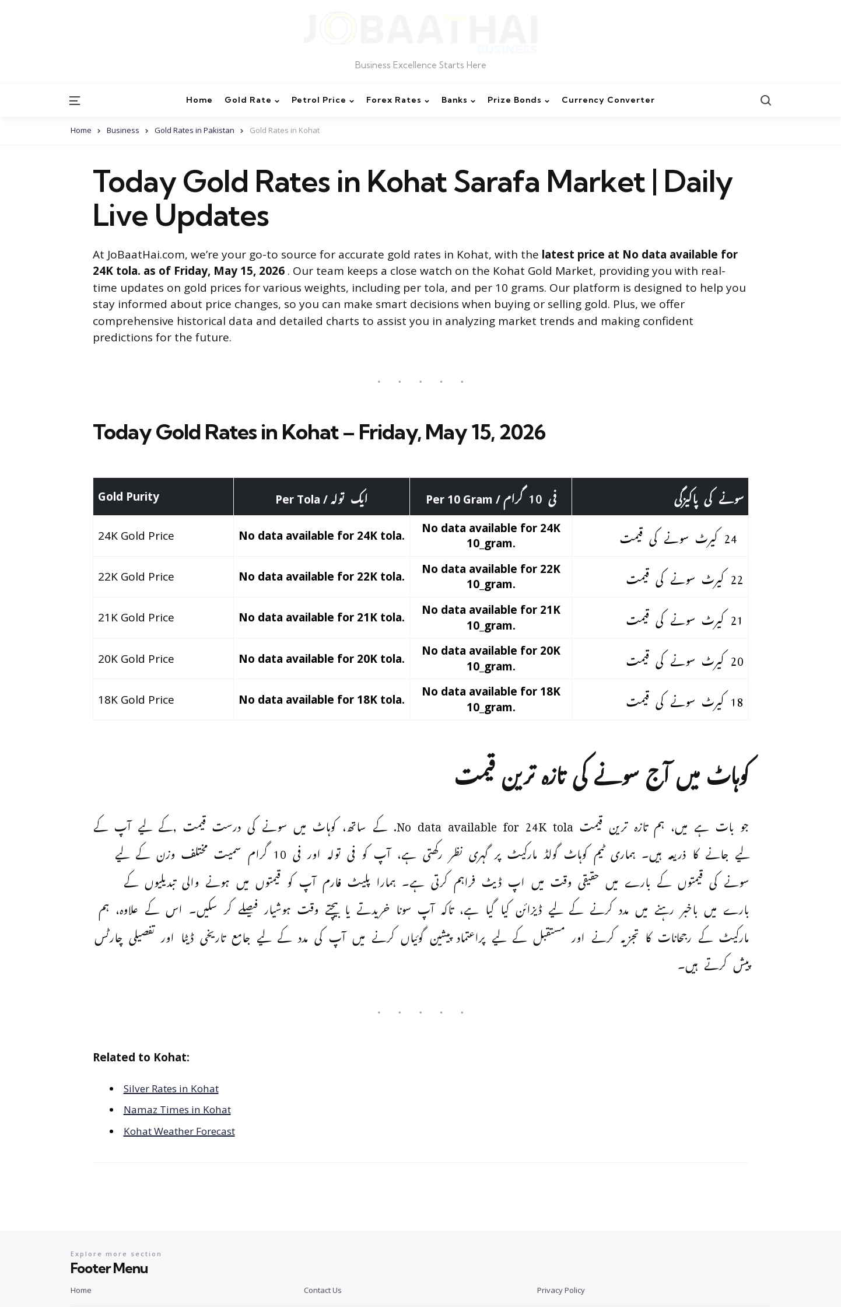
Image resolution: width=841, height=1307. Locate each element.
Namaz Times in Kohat (183, 1109)
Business (123, 130)
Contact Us (323, 1290)
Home (81, 130)
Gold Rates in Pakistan (194, 130)
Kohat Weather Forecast (188, 1130)
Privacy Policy (561, 1290)
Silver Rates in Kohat (178, 1088)
